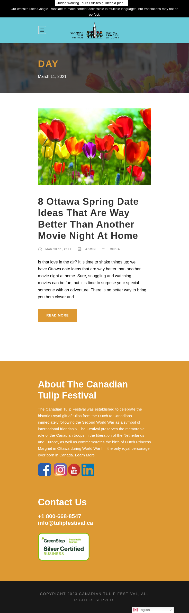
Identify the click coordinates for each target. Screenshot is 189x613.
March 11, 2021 (58, 249)
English (141, 610)
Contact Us (62, 502)
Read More (58, 315)
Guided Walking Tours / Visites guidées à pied (89, 3)
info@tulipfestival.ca (65, 523)
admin (90, 249)
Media (115, 249)
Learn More (85, 455)
